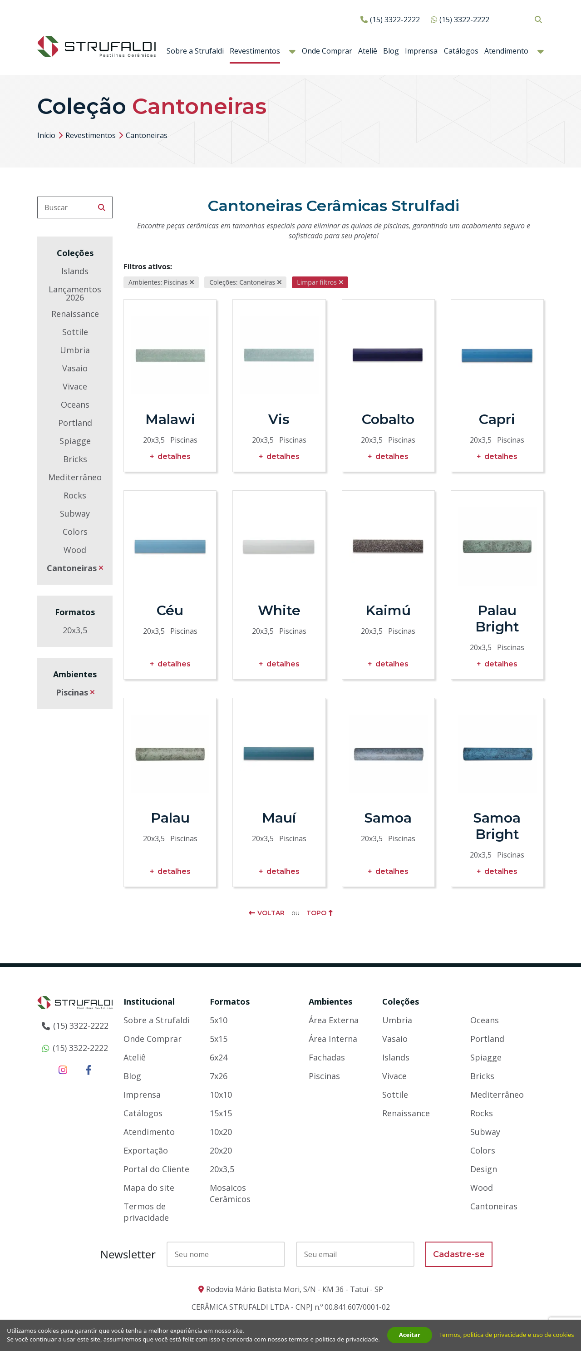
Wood (75, 550)
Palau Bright (497, 618)
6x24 (218, 1057)
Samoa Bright (497, 826)
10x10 (221, 1094)
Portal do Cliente (156, 1169)
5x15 (218, 1038)
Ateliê (367, 51)
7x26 (218, 1075)
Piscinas (72, 692)
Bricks (75, 459)
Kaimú (388, 610)
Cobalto (388, 419)
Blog (391, 51)
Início (46, 135)
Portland (75, 423)
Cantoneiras (72, 568)
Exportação (145, 1150)
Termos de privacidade (146, 1212)
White (279, 610)
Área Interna (333, 1038)
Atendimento (506, 51)
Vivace (75, 386)
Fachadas (327, 1057)
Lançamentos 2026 (75, 293)
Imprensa (421, 51)
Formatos (230, 1001)
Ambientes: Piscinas (157, 282)
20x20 (221, 1150)
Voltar (271, 913)
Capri (497, 419)
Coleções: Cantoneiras (242, 282)
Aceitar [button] (410, 1330)
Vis (279, 419)
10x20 (221, 1131)
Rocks (75, 495)
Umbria (75, 350)
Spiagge (75, 441)
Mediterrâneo (75, 477)
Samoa (388, 817)
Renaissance (75, 314)
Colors (75, 532)
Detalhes (174, 456)
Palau (170, 817)
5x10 (218, 1020)
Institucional (149, 1001)
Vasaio (75, 368)
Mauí (279, 817)
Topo (316, 913)
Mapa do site (148, 1187)
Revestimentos (255, 51)
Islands (75, 271)
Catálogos (461, 51)
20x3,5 (75, 630)
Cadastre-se (459, 1254)
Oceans (75, 404)
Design (483, 1169)
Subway (75, 513)
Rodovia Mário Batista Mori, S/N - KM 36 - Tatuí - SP (294, 1289)
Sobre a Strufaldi (195, 51)
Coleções (400, 1001)
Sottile (75, 332)
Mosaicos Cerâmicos (230, 1193)
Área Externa (334, 1020)
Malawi (170, 419)
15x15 (221, 1113)
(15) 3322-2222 (395, 20)
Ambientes (330, 1001)
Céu (170, 610)
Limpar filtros (317, 282)
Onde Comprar (327, 51)
